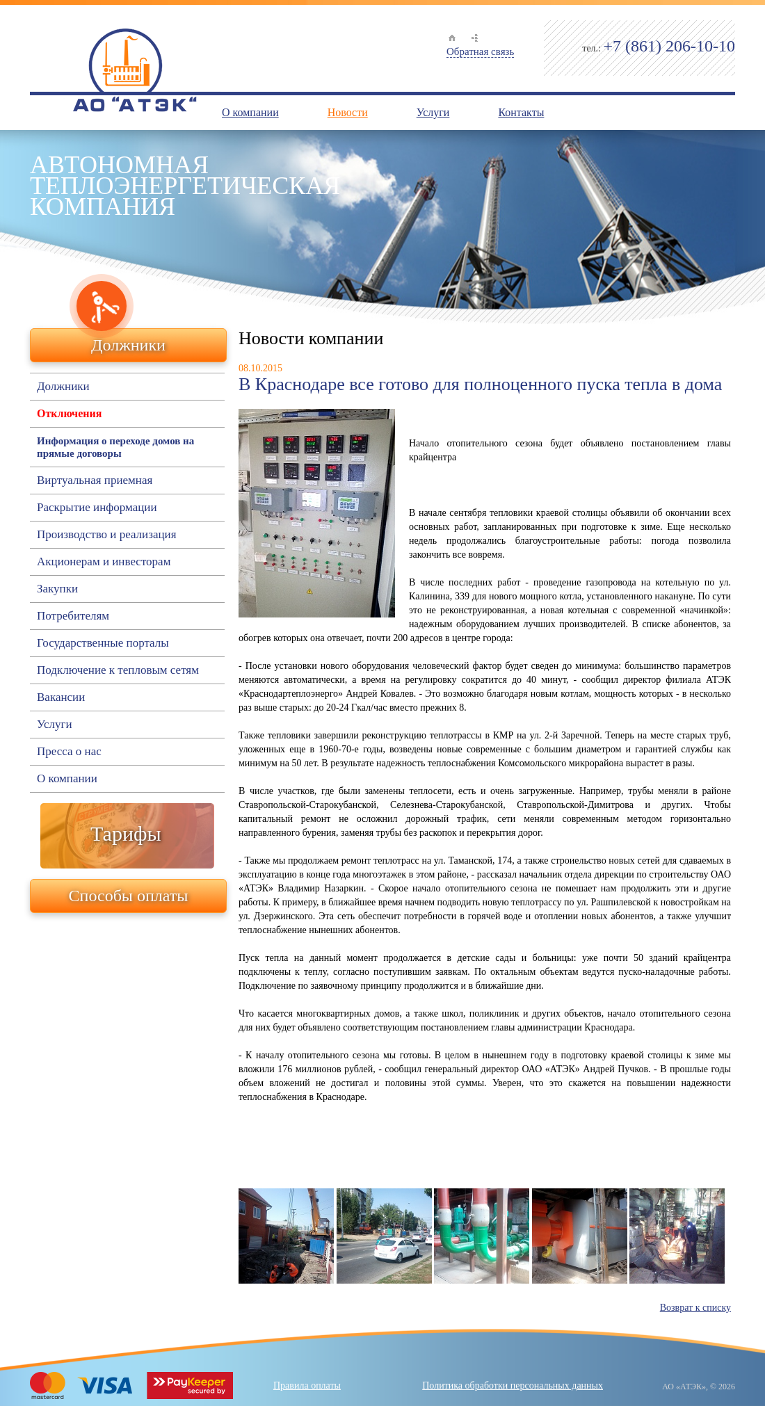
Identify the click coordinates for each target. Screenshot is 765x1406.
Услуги (433, 112)
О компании (250, 112)
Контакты (521, 112)
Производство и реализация (106, 534)
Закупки (57, 589)
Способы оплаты (128, 896)
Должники (128, 345)
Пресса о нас (69, 751)
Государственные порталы (103, 643)
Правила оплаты (307, 1385)
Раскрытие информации (96, 507)
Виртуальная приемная (94, 480)
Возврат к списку (695, 1307)
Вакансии (61, 697)
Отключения (69, 413)
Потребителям (73, 616)
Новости (348, 112)
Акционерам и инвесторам (103, 562)
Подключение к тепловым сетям (118, 670)
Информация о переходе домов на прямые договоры (115, 447)
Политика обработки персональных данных (512, 1385)
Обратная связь (480, 51)
